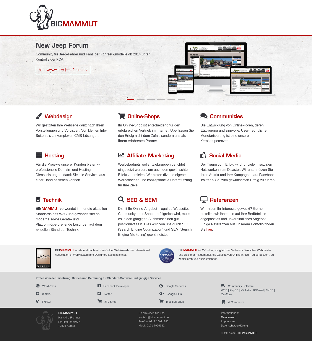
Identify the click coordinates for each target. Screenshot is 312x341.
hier (209, 229)
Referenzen (228, 317)
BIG (74, 24)
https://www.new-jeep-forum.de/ (63, 70)
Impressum (228, 321)
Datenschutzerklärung (234, 325)
